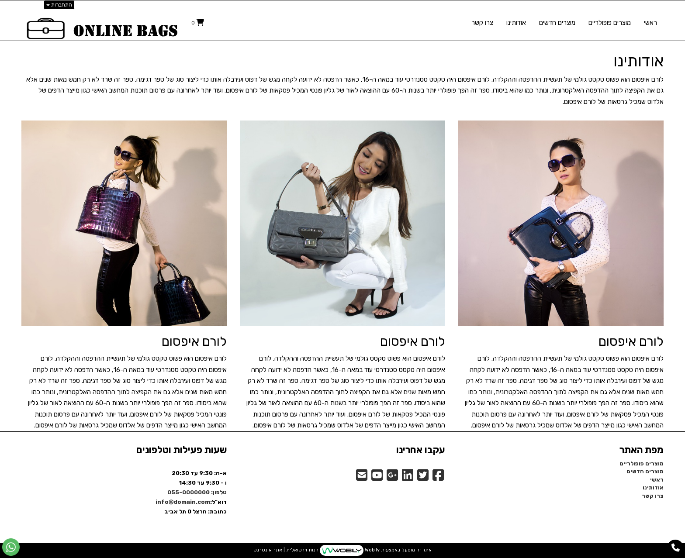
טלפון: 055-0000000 (197, 492)
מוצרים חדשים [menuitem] (557, 23)
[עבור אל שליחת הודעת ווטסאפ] (11, 547)
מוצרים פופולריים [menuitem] (609, 23)
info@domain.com (183, 502)
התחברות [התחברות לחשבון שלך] (59, 5)
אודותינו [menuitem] (516, 23)
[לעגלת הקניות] (197, 22)
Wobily (371, 550)
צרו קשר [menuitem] (482, 23)
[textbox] (342, 59)
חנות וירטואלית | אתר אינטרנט (285, 550)
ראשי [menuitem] (650, 23)
